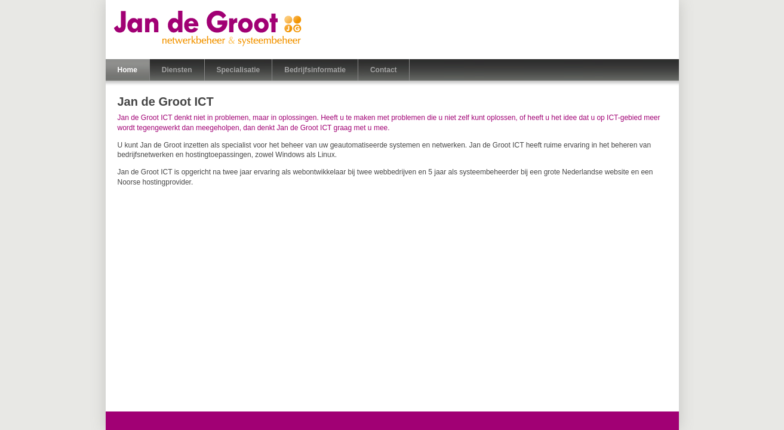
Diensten (177, 70)
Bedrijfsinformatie (315, 70)
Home (127, 70)
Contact (383, 70)
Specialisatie (238, 70)
